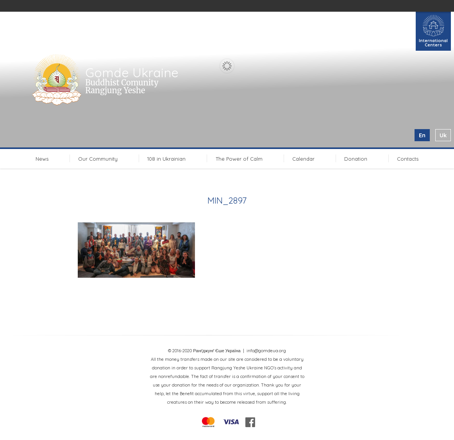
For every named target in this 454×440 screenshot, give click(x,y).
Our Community (98, 159)
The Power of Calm (239, 159)
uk (443, 135)
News (42, 159)
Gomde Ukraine (132, 72)
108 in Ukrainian (166, 159)
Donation (355, 159)
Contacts (407, 159)
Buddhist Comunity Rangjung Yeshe (121, 86)
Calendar (303, 159)
